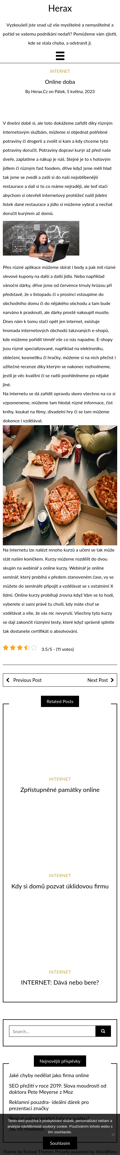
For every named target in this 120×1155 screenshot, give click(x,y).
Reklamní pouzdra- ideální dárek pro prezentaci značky (49, 1105)
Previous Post (27, 680)
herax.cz (39, 91)
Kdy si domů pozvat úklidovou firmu (60, 886)
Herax (60, 8)
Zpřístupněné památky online (60, 789)
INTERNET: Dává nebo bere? (60, 982)
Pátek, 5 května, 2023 (74, 91)
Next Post (98, 680)
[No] (113, 1134)
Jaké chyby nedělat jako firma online (49, 1075)
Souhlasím (60, 1143)
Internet (60, 71)
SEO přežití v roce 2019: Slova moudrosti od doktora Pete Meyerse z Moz (57, 1089)
